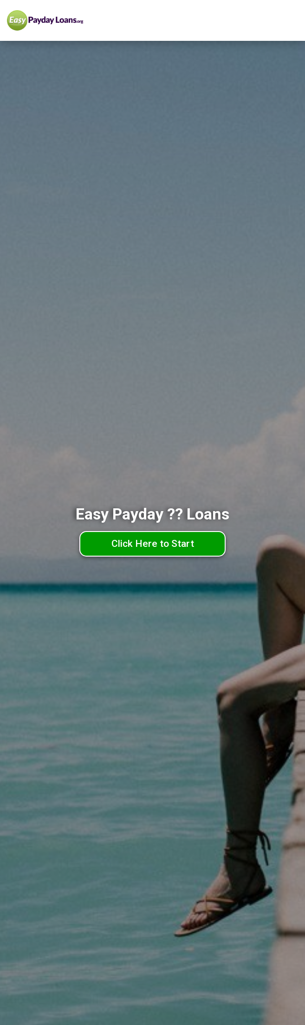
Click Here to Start (152, 543)
